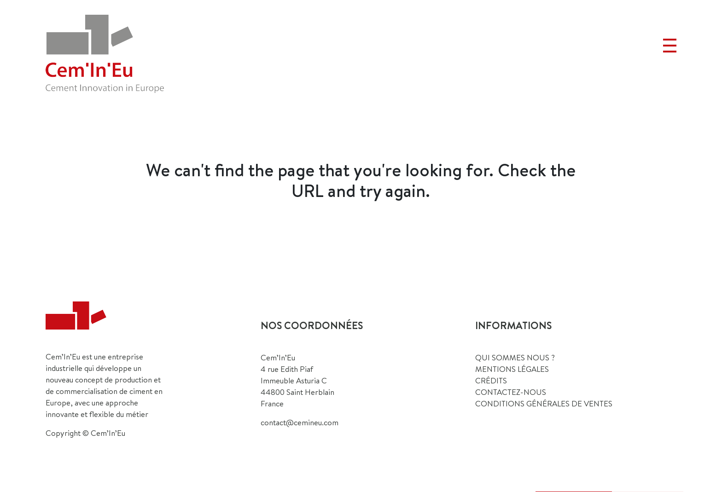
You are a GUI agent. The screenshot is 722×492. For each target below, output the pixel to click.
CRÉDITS (491, 380)
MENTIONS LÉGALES (512, 369)
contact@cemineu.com (299, 422)
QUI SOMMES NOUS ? (515, 357)
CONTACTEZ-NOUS (510, 392)
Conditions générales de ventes (543, 403)
